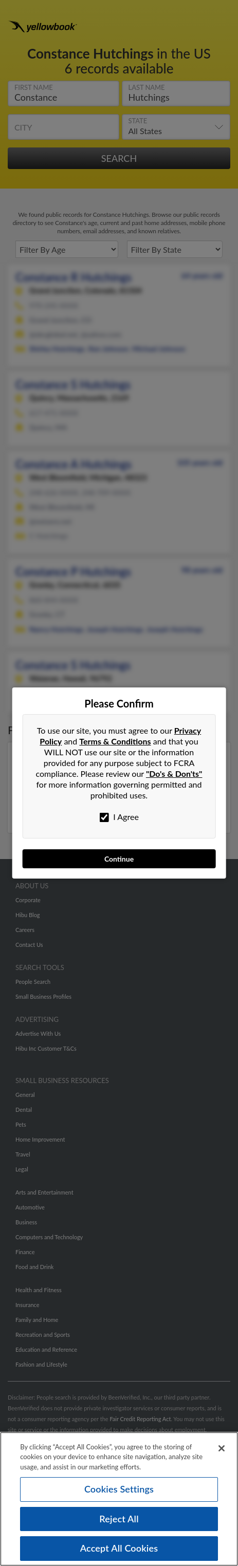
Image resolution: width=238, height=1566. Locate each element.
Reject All (118, 1523)
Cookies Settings (119, 1493)
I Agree (119, 817)
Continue (119, 858)
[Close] (221, 1453)
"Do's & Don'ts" (174, 773)
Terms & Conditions (115, 741)
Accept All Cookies (119, 1553)
